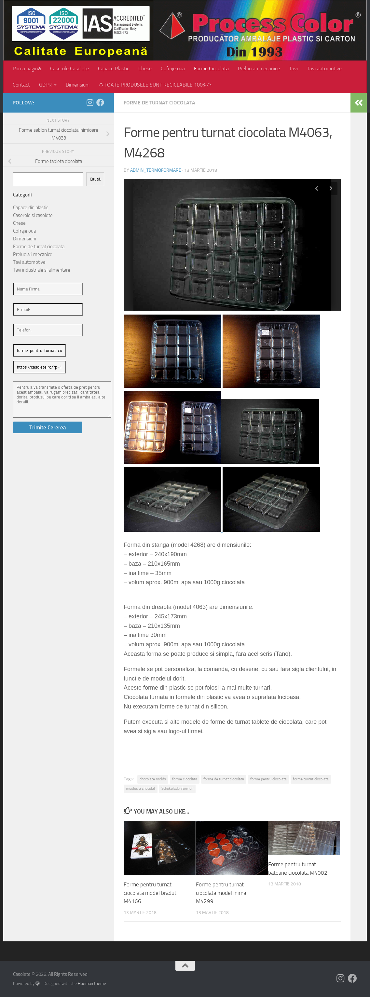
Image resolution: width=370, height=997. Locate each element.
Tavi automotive (324, 68)
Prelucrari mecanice (259, 68)
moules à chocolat (140, 788)
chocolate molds (153, 779)
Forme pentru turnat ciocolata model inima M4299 (221, 892)
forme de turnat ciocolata (223, 779)
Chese (145, 68)
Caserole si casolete (33, 215)
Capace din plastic (30, 207)
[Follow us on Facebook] (100, 102)
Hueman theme (92, 983)
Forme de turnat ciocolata (159, 103)
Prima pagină (27, 68)
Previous (316, 188)
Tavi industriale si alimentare (41, 270)
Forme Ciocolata (211, 68)
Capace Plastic (113, 68)
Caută (95, 179)
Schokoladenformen (177, 788)
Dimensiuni (77, 85)
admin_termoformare (155, 170)
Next (330, 188)
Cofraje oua (173, 68)
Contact (21, 85)
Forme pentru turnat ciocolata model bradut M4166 (150, 892)
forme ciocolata (184, 779)
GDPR (45, 85)
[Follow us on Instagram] (90, 102)
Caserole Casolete (69, 68)
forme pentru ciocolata (268, 779)
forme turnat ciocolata (311, 779)
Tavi (293, 68)
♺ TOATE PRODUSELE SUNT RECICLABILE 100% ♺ (155, 85)
